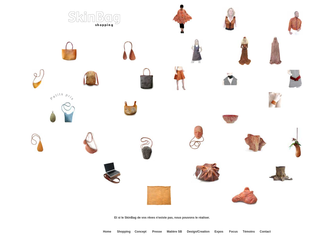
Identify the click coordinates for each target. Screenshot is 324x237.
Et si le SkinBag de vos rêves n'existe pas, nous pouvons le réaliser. (162, 217)
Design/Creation (198, 231)
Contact (265, 231)
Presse (157, 231)
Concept (141, 231)
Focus (233, 231)
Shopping (124, 231)
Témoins (249, 231)
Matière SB (174, 231)
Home (107, 231)
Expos (219, 231)
